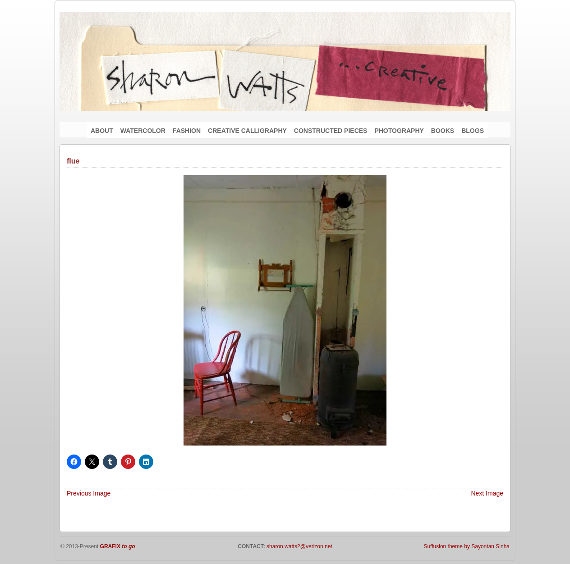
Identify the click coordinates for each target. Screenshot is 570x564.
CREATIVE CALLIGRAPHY (247, 130)
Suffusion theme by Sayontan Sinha (466, 546)
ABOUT (102, 130)
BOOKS (442, 130)
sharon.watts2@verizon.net (298, 546)
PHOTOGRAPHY (398, 130)
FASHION (187, 130)
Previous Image (88, 493)
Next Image (487, 493)
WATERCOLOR (142, 130)
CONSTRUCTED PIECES (331, 130)
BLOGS (472, 130)
